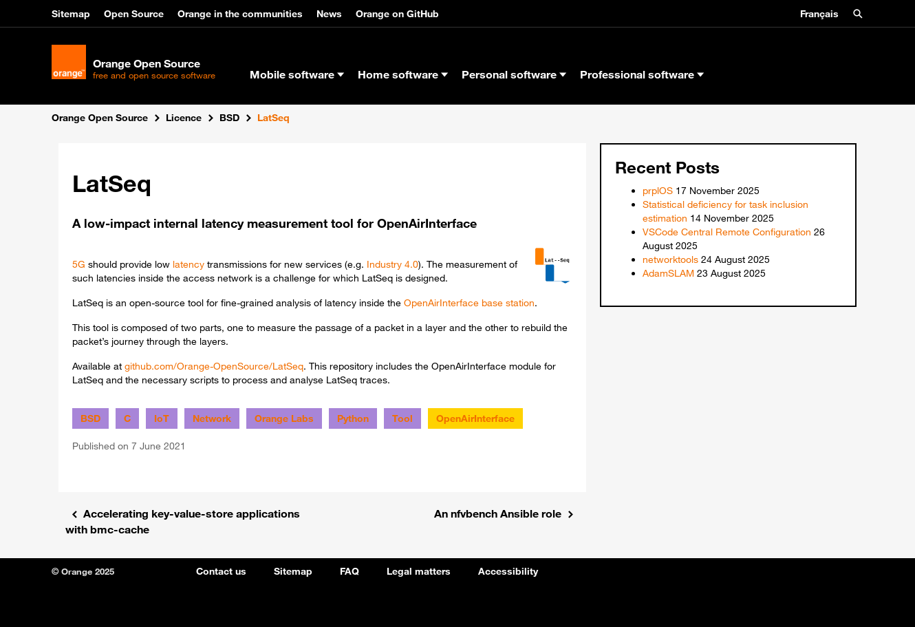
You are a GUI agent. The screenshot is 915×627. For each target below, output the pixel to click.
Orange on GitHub (397, 14)
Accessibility (508, 571)
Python (353, 418)
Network (212, 418)
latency (188, 264)
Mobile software (297, 74)
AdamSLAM (668, 273)
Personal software (514, 74)
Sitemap (71, 14)
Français (819, 14)
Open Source (134, 14)
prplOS (658, 190)
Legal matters (419, 571)
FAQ (349, 571)
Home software (403, 74)
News (329, 14)
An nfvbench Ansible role (497, 513)
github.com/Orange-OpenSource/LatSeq (214, 366)
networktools (670, 259)
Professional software (642, 74)
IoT (161, 418)
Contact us (221, 571)
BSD (90, 418)
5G (78, 264)
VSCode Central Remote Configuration (727, 232)
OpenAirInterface (441, 303)
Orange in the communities (240, 14)
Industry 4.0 (392, 264)
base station (508, 303)
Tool (402, 418)
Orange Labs (284, 418)
